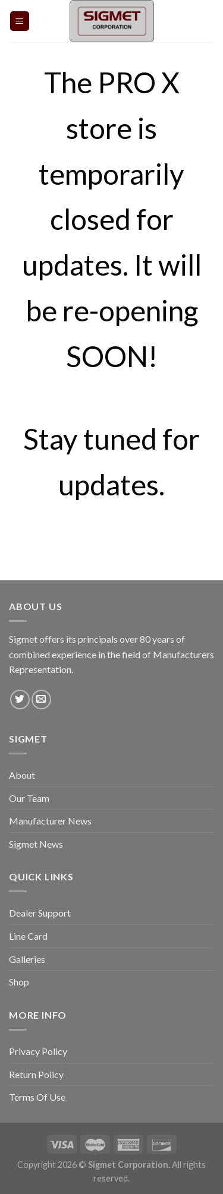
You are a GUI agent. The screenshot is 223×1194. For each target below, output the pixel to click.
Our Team (29, 798)
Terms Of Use (37, 1097)
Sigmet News (36, 843)
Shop (19, 981)
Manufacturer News (50, 820)
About (22, 775)
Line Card (28, 936)
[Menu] (20, 21)
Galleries (27, 959)
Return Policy (36, 1074)
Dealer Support (40, 912)
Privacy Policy (38, 1051)
